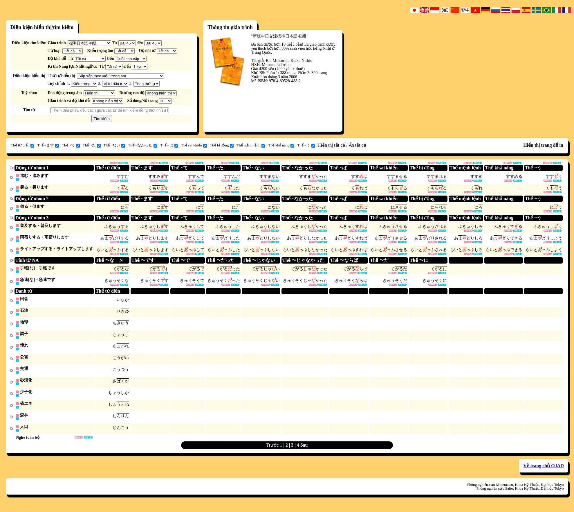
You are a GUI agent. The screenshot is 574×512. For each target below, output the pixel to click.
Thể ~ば (169, 145)
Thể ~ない (114, 145)
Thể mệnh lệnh (251, 145)
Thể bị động (222, 145)
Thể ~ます (48, 145)
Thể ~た (92, 145)
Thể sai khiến (194, 145)
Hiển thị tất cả (331, 145)
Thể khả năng (281, 145)
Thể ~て (71, 145)
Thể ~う (306, 145)
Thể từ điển (22, 145)
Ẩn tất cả (357, 145)
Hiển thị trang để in (543, 145)
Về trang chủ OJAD (543, 471)
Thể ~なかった (142, 145)
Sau (304, 450)
